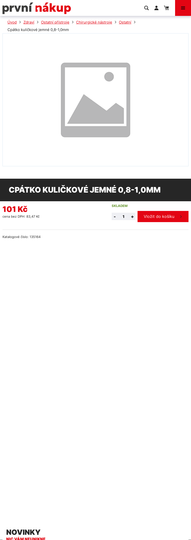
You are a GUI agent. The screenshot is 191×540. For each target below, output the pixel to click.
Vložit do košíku (159, 216)
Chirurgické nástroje (94, 22)
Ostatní (125, 22)
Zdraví (28, 22)
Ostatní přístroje (55, 22)
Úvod (12, 22)
